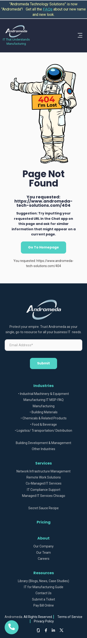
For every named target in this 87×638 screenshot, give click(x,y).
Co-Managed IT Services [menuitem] (43, 483)
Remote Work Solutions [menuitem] (43, 477)
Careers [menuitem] (43, 558)
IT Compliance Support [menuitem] (43, 490)
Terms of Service (69, 617)
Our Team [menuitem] (43, 552)
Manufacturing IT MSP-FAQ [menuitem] (43, 400)
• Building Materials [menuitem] (44, 412)
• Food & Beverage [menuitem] (43, 424)
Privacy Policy (44, 621)
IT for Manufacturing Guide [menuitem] (43, 587)
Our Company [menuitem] (43, 546)
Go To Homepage (43, 247)
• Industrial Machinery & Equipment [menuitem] (43, 394)
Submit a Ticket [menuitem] (43, 599)
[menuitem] (43, 437)
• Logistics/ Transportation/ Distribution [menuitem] (43, 430)
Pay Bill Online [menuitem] (43, 605)
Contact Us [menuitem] (43, 593)
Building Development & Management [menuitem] (43, 443)
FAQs (47, 9)
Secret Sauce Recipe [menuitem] (43, 508)
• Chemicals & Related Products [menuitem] (44, 418)
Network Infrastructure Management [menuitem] (43, 471)
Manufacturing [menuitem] (44, 406)
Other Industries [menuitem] (43, 449)
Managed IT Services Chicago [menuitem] (43, 496)
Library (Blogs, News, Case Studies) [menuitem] (43, 581)
